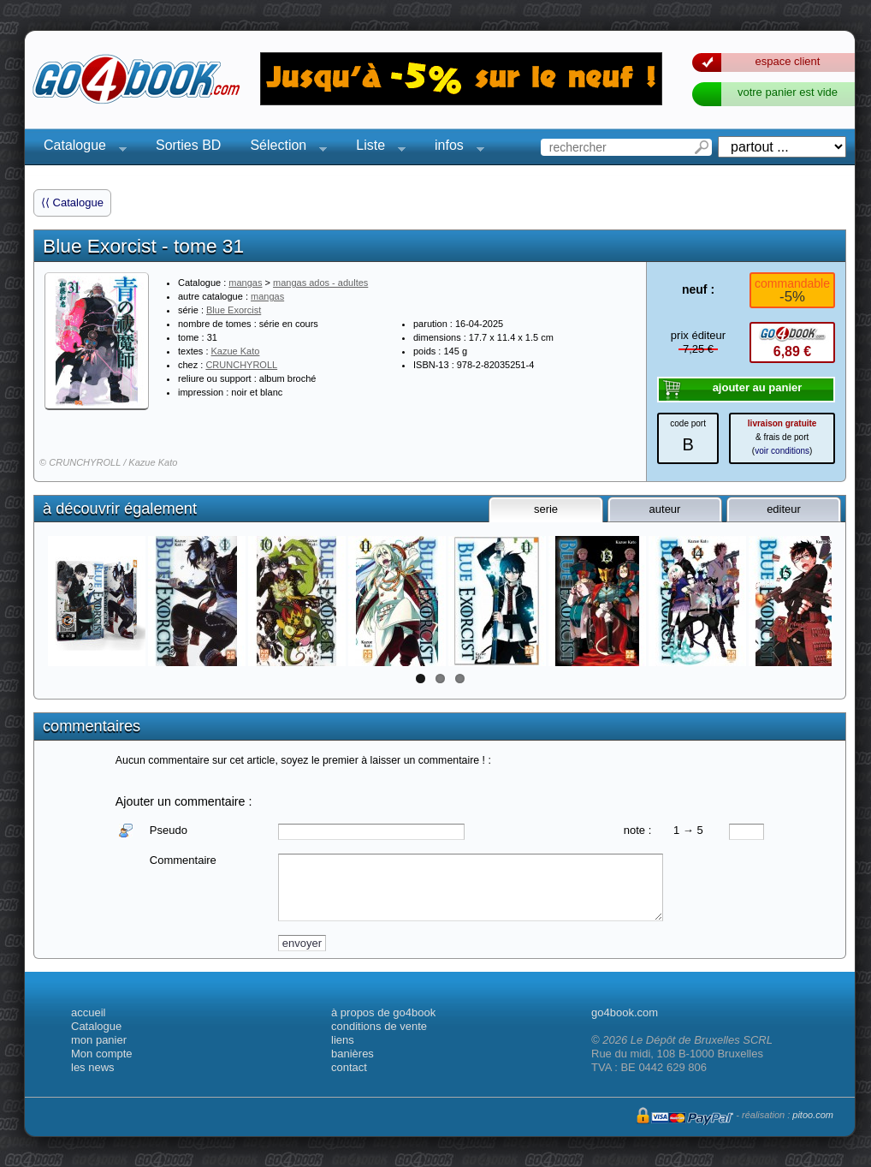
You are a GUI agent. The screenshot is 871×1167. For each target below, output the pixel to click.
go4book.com (624, 1012)
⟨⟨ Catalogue (72, 202)
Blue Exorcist (233, 310)
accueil (88, 1012)
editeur (784, 509)
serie (546, 509)
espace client (788, 61)
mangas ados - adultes (320, 282)
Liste (376, 148)
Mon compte (102, 1053)
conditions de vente (379, 1026)
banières (352, 1053)
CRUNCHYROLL (241, 365)
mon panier (99, 1039)
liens (342, 1039)
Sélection (283, 148)
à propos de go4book (383, 1012)
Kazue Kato (235, 351)
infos (454, 148)
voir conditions (782, 450)
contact (349, 1067)
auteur (665, 509)
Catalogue (80, 148)
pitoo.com (812, 1115)
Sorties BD (188, 145)
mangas (245, 282)
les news (93, 1067)
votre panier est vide (788, 92)
